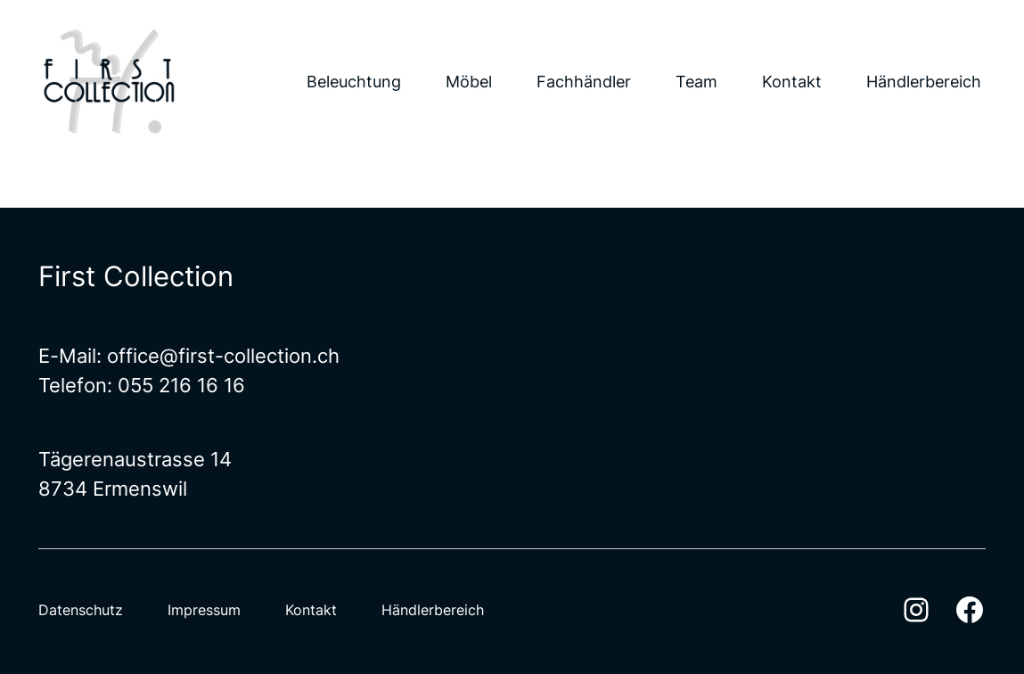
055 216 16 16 (181, 385)
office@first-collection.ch (223, 355)
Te (49, 385)
